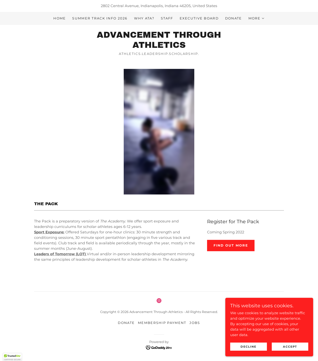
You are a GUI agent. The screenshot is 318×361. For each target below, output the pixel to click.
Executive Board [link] (199, 18)
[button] (256, 18)
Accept (292, 346)
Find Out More (231, 245)
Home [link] (59, 18)
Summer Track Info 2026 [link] (99, 18)
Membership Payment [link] (162, 323)
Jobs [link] (194, 323)
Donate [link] (233, 18)
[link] (159, 46)
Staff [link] (167, 18)
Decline (253, 346)
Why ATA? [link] (144, 18)
